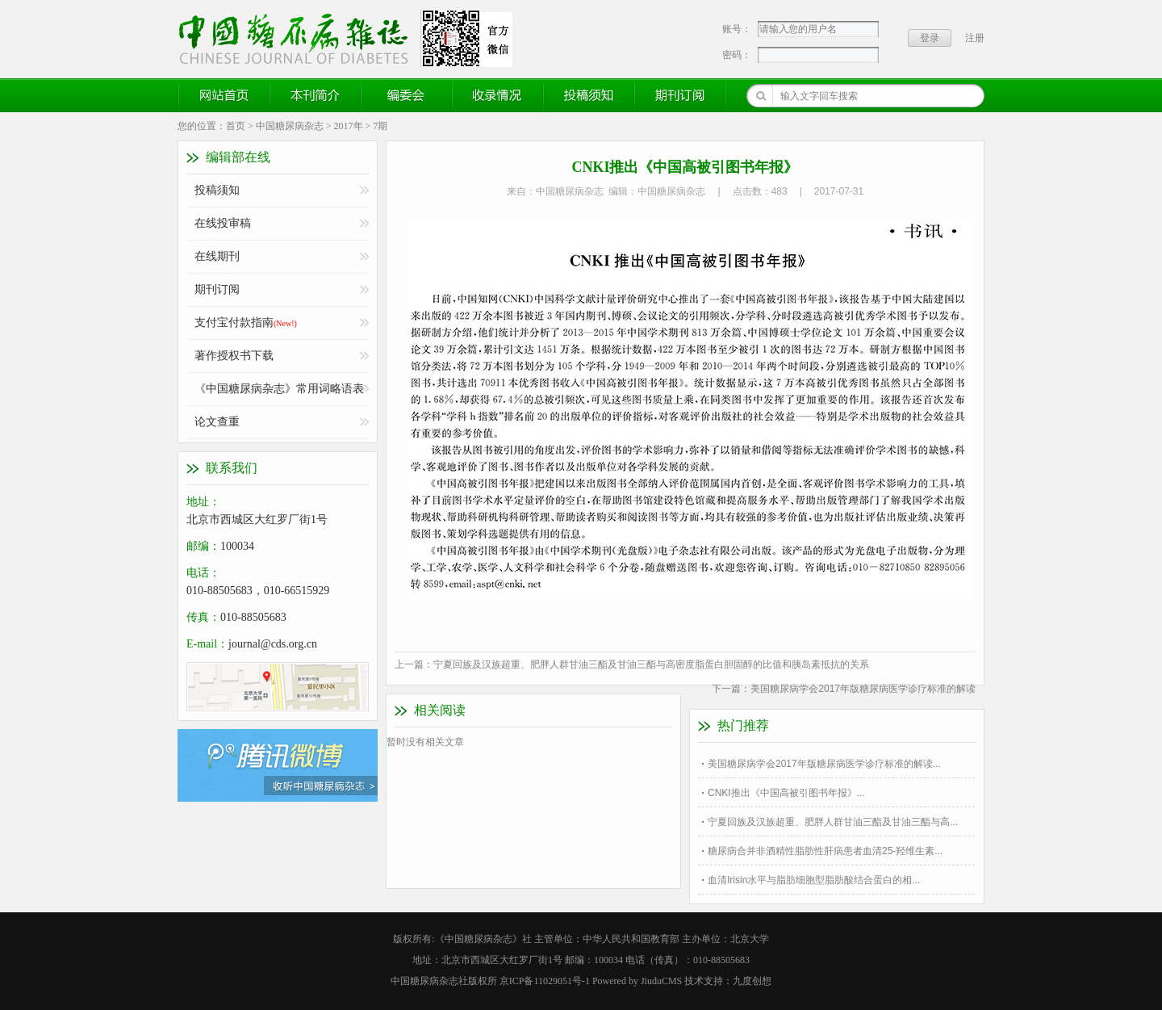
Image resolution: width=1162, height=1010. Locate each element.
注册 (974, 38)
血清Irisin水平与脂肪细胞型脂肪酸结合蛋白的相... (814, 880)
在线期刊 (217, 256)
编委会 (407, 95)
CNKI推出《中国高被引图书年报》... (786, 792)
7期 (380, 126)
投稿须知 (589, 95)
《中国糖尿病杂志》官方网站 (299, 38)
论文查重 (217, 422)
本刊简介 (315, 95)
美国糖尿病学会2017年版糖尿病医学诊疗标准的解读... (824, 763)
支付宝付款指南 (245, 322)
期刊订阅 (680, 95)
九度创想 (752, 981)
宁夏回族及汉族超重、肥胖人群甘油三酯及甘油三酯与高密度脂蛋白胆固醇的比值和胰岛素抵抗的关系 (651, 664)
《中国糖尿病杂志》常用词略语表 (279, 389)
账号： (736, 29)
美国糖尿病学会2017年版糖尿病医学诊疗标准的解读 (863, 688)
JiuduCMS (661, 981)
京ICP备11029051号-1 (544, 981)
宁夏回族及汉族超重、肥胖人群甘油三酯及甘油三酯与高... (833, 822)
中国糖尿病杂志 (290, 126)
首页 (235, 126)
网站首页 (224, 95)
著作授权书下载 (234, 356)
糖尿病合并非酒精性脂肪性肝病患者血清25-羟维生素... (825, 851)
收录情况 (498, 95)
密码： (736, 55)
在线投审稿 (222, 223)
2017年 (348, 126)
